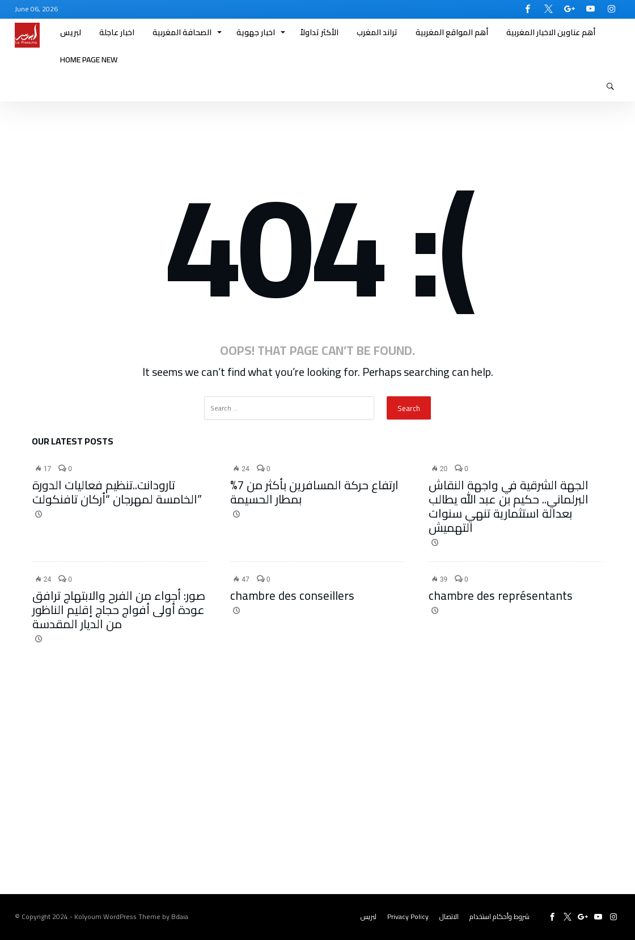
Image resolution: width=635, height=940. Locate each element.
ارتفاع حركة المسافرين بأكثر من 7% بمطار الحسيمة (314, 492)
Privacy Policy (408, 916)
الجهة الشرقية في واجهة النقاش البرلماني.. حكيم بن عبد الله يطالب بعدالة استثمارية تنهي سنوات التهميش (509, 506)
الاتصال (449, 916)
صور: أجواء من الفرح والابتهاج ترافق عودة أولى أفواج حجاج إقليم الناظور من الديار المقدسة (118, 610)
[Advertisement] (317, 792)
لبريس (368, 916)
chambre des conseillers (292, 596)
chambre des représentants (501, 596)
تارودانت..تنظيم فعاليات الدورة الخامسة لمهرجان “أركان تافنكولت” (117, 492)
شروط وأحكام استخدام (499, 916)
